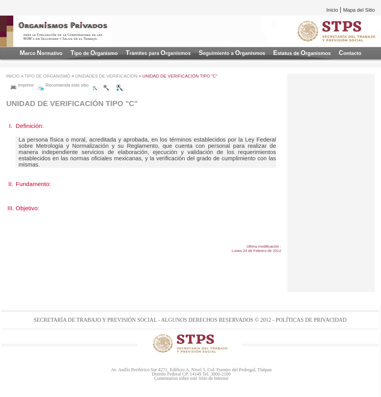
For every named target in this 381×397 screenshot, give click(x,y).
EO (302, 53)
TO (94, 53)
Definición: (30, 125)
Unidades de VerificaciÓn (106, 76)
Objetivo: (27, 208)
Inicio (332, 10)
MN (41, 53)
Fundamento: (33, 184)
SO (232, 53)
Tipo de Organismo (47, 76)
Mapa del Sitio (359, 10)
